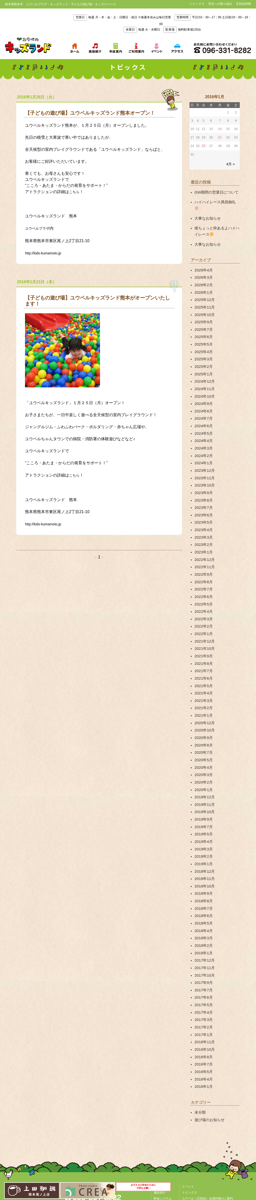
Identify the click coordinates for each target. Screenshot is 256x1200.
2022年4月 (202, 575)
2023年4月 (202, 499)
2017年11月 (203, 904)
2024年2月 (202, 430)
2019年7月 (202, 774)
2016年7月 (202, 993)
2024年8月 (202, 389)
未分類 (199, 1039)
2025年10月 (203, 300)
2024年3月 (202, 424)
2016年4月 (202, 1007)
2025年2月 (202, 348)
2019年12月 (203, 746)
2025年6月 (202, 321)
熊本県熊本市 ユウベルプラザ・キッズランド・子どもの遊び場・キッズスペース (28, 45)
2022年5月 (202, 568)
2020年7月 (202, 705)
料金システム (163, 1124)
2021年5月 (202, 643)
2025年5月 (202, 328)
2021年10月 (203, 609)
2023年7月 (202, 479)
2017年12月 (203, 897)
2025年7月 (202, 314)
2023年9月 (202, 465)
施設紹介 (160, 1118)
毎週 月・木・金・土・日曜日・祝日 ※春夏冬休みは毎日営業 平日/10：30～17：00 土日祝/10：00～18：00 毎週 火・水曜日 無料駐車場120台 (162, 23)
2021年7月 (202, 630)
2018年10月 (203, 828)
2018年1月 (202, 890)
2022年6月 (202, 561)
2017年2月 (202, 959)
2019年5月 (202, 780)
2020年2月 (202, 732)
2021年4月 (202, 650)
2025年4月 (202, 335)
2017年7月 (202, 925)
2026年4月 (202, 259)
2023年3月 (202, 506)
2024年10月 (203, 376)
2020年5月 (202, 712)
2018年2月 (202, 883)
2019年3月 (202, 794)
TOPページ (161, 1112)
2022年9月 (202, 540)
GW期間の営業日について (215, 191)
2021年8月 (202, 623)
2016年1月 (202, 1014)
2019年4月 (202, 787)
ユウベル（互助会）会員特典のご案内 (207, 1124)
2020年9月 (202, 691)
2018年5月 (202, 863)
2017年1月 (202, 966)
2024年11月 (203, 369)
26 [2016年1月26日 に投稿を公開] (203, 145)
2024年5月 (202, 410)
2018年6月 (202, 856)
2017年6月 (202, 931)
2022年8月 (202, 547)
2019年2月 (202, 801)
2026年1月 (202, 280)
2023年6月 (202, 486)
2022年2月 (202, 588)
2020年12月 (203, 678)
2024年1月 (202, 437)
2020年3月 (202, 725)
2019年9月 (202, 767)
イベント (188, 1112)
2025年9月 (202, 307)
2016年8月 (202, 986)
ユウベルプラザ (39, 227)
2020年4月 (202, 719)
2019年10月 (203, 760)
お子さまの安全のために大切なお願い (143, 1189)
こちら (75, 191)
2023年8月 (202, 472)
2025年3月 (202, 341)
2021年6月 (202, 636)
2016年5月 (202, 1000)
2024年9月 (202, 383)
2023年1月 (202, 520)
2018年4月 (202, 869)
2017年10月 (203, 911)
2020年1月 (202, 739)
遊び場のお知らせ (208, 1046)
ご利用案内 (161, 1130)
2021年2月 (202, 664)
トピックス (197, 4)
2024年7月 (202, 396)
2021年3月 (202, 657)
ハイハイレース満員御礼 (215, 200)
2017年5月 (202, 938)
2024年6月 (202, 403)
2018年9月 (202, 835)
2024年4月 (202, 417)
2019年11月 (203, 753)
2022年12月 (203, 527)
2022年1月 (202, 595)
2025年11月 (203, 293)
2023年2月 (202, 513)
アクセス (95, 1134)
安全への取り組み (220, 4)
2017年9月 (202, 918)
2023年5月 (202, 492)
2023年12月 (203, 444)
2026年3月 (202, 266)
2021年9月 (202, 616)
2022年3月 (202, 581)
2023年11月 (203, 451)
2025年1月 (202, 355)
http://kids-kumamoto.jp (45, 251)
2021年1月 (202, 671)
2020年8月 (202, 698)
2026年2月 (202, 273)
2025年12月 (203, 286)
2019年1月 (202, 808)
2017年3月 (202, 952)
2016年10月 (203, 979)
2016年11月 (203, 972)
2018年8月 (202, 842)
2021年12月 (203, 602)
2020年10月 (203, 684)
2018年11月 (203, 822)
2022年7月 (202, 554)
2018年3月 (202, 876)
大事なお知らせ (206, 210)
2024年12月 (203, 362)
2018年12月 (203, 815)
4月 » (231, 163)
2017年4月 (202, 945)
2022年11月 (203, 533)
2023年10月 (203, 458)
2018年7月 (202, 849)
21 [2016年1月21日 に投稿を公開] (220, 137)
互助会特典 (243, 4)
